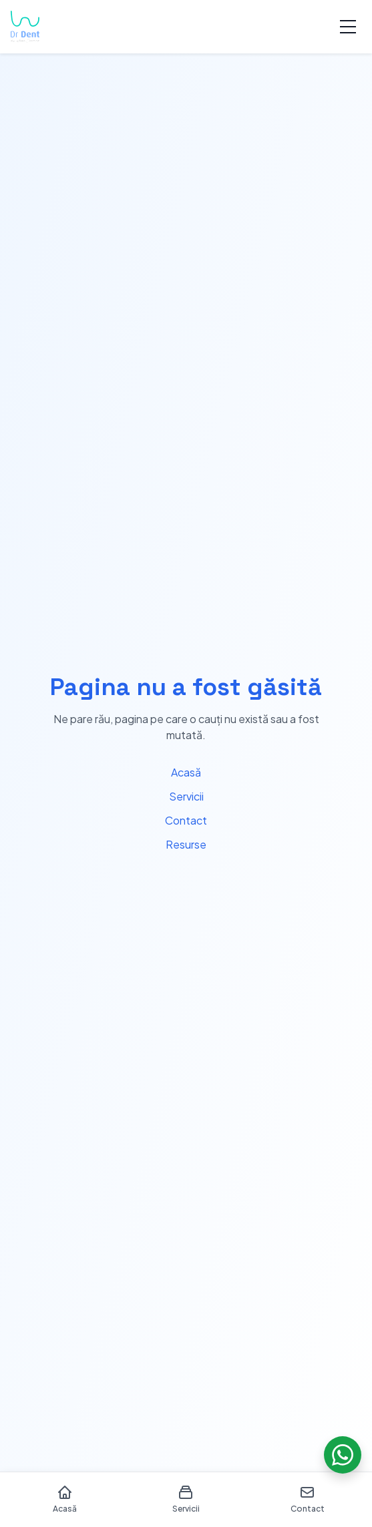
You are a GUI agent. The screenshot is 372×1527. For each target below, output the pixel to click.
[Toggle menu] (348, 27)
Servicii (186, 796)
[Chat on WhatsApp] (342, 1455)
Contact (186, 820)
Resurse (186, 844)
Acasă (186, 772)
